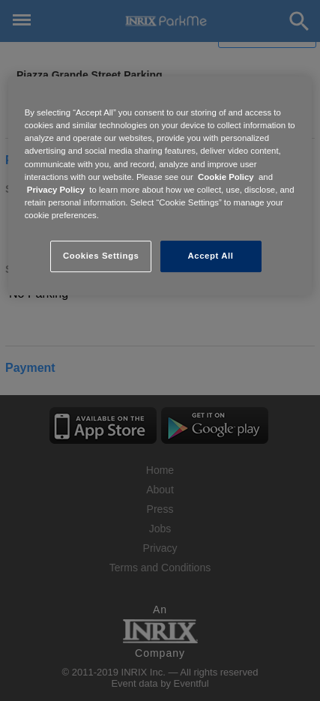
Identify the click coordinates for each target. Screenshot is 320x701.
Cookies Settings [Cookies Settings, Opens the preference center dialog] (101, 255)
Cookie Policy (226, 176)
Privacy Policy (56, 189)
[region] (160, 185)
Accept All (211, 255)
